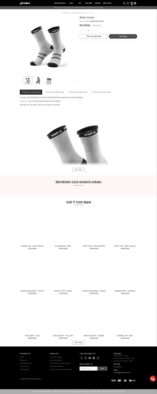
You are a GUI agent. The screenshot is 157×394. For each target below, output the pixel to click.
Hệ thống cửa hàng (25, 363)
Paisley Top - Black (63, 291)
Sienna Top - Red (125, 336)
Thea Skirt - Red (32, 336)
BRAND (97, 3)
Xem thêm (78, 343)
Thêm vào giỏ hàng (93, 36)
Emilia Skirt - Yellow (63, 336)
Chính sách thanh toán (56, 366)
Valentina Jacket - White (32, 291)
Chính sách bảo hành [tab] (78, 92)
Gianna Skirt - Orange (124, 291)
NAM (71, 3)
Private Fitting (24, 366)
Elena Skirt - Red (63, 246)
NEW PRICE (107, 3)
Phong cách (23, 360)
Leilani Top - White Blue (32, 246)
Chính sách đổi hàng (56, 357)
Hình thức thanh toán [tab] (101, 92)
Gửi (102, 368)
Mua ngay (123, 36)
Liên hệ (22, 357)
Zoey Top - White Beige (94, 246)
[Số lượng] (85, 30)
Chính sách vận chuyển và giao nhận (61, 369)
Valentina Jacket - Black (94, 291)
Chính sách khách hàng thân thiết (60, 363)
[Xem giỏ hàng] (131, 3)
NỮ (80, 3)
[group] (48, 45)
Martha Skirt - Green (94, 336)
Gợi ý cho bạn (78, 202)
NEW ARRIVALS (60, 3)
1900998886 (117, 367)
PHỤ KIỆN (88, 3)
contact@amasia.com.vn (122, 372)
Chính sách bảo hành (56, 360)
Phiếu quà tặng (24, 369)
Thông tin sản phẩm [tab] (31, 92)
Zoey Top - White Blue (125, 246)
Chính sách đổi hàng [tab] (54, 92)
